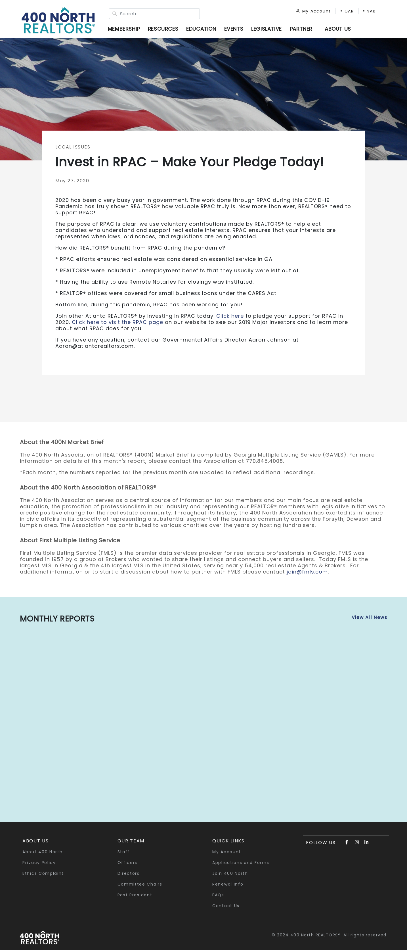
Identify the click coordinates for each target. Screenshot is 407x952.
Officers (128, 864)
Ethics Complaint (43, 875)
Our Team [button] (131, 842)
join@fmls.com (307, 573)
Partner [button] (303, 29)
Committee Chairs (140, 885)
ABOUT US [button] (340, 29)
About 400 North (42, 853)
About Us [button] (35, 842)
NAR (365, 12)
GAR (343, 12)
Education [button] (203, 29)
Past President (135, 896)
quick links (228, 842)
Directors (129, 875)
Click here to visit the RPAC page (117, 323)
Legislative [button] (268, 29)
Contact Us (226, 907)
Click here (230, 317)
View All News (369, 619)
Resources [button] (165, 29)
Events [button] (235, 29)
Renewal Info (227, 885)
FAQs (218, 896)
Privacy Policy (39, 864)
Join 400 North (230, 875)
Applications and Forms (240, 864)
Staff (124, 853)
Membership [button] (126, 29)
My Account (309, 12)
